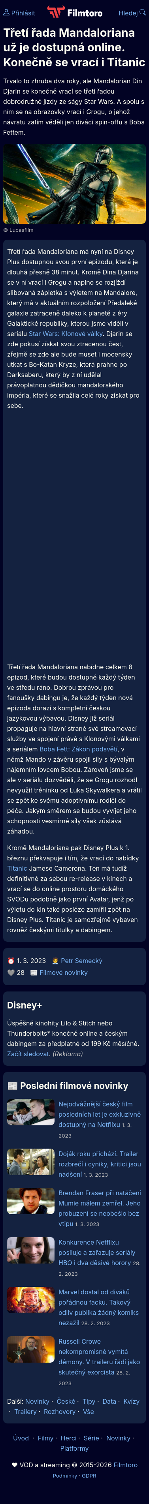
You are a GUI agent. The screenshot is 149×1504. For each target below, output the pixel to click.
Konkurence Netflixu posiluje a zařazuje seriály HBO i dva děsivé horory (97, 1252)
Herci (69, 1438)
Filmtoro (125, 1465)
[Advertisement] (74, 503)
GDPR (89, 1475)
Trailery (25, 1412)
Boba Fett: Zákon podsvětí (78, 749)
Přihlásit (19, 13)
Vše (88, 1412)
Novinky (37, 1401)
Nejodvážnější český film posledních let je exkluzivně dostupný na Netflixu (99, 1114)
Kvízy (131, 1401)
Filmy (46, 1438)
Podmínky (65, 1475)
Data (110, 1401)
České (66, 1401)
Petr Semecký (81, 961)
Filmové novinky (64, 972)
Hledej (132, 13)
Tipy (89, 1401)
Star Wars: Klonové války (66, 334)
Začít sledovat (28, 1054)
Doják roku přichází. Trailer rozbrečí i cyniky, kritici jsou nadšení (99, 1164)
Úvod (21, 1438)
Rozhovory (60, 1412)
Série (91, 1438)
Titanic (17, 868)
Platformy (74, 1448)
